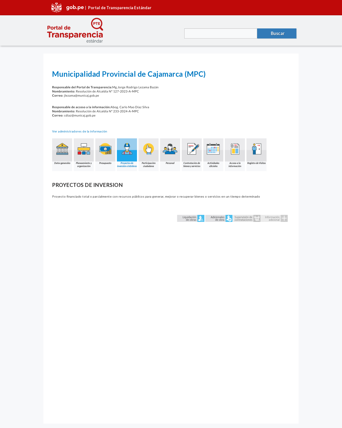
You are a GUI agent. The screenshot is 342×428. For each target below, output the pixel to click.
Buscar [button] (278, 33)
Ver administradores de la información (79, 131)
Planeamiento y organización (84, 152)
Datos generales (62, 151)
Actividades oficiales (213, 152)
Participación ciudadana (149, 152)
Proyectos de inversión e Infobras (127, 152)
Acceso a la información (235, 152)
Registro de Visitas (256, 151)
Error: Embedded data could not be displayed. (171, 311)
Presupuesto (105, 151)
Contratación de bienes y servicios (192, 152)
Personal (170, 151)
